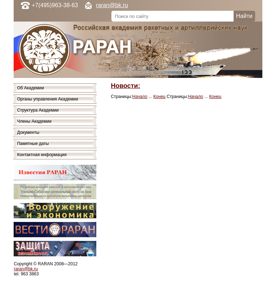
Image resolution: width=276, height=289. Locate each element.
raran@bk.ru (112, 5)
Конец (159, 96)
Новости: (125, 85)
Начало (139, 96)
